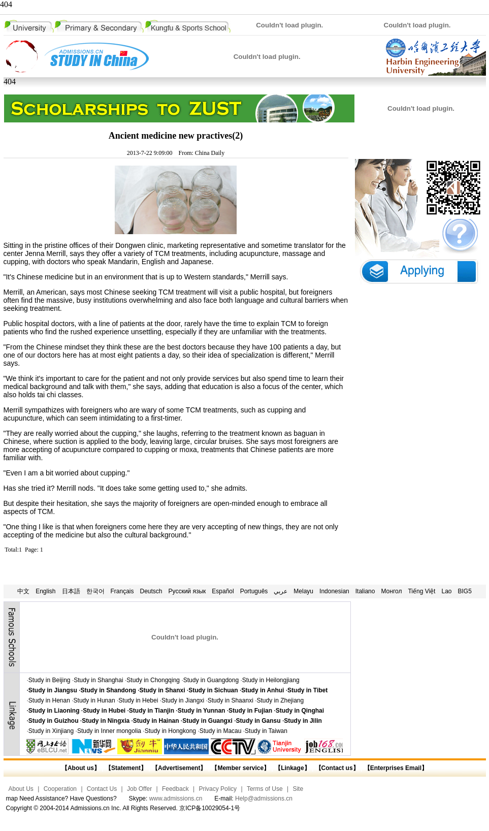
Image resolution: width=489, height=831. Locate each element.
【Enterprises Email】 (396, 768)
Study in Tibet (307, 690)
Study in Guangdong (211, 680)
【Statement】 (126, 768)
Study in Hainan (156, 720)
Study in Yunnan (201, 710)
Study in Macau (221, 730)
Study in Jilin (303, 720)
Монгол (391, 591)
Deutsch (151, 591)
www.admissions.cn (176, 798)
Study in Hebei (138, 700)
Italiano (365, 591)
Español (223, 591)
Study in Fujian (250, 710)
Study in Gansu (258, 720)
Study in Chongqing (153, 680)
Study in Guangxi (207, 720)
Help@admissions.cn (263, 798)
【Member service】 (240, 768)
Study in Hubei (104, 710)
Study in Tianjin (151, 710)
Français (122, 591)
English (45, 591)
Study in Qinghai (300, 710)
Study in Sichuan (213, 690)
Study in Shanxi (162, 690)
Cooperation (60, 788)
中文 (23, 591)
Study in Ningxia (105, 720)
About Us (21, 788)
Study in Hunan (94, 700)
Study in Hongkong (170, 730)
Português (254, 591)
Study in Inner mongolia (109, 730)
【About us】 (80, 768)
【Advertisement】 (179, 768)
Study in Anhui (262, 690)
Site (297, 788)
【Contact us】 (335, 768)
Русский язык (187, 591)
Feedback (175, 788)
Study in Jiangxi (182, 700)
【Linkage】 (292, 768)
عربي (280, 591)
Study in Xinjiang (51, 730)
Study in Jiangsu (52, 690)
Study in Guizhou (53, 720)
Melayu (303, 591)
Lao (446, 591)
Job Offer (139, 788)
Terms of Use (265, 788)
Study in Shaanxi (230, 700)
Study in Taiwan (266, 730)
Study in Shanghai (98, 680)
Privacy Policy (218, 788)
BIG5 (465, 591)
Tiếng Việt (421, 591)
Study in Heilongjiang (271, 680)
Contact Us (102, 788)
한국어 (95, 591)
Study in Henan (49, 700)
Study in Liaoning (54, 710)
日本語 (71, 591)
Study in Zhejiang (280, 700)
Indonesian (334, 591)
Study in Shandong (108, 690)
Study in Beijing (49, 680)
